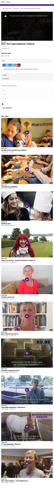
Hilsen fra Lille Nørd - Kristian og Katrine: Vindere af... (18, 260)
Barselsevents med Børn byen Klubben (14, 150)
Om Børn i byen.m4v (7, 297)
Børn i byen (16, 8)
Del (4, 61)
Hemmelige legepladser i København (13, 407)
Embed (5, 75)
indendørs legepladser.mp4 (10, 370)
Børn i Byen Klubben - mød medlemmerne (14, 481)
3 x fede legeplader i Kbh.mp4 (10, 444)
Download (6, 78)
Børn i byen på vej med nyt (9, 334)
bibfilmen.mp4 (5, 224)
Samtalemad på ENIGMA (9, 187)
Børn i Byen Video (6, 8)
